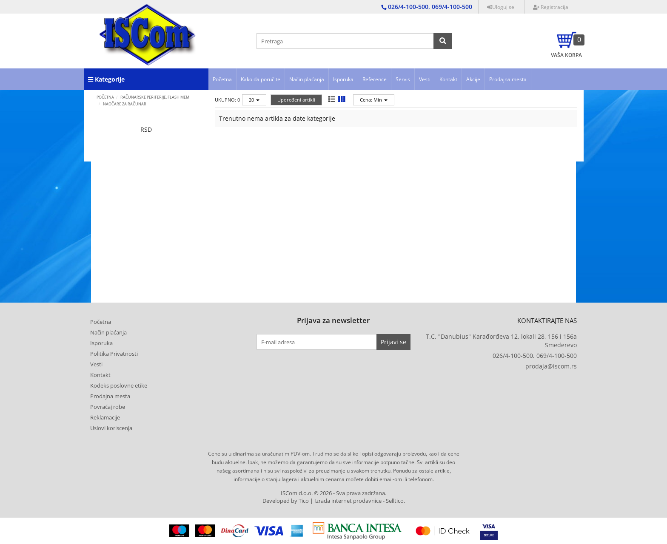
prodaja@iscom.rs (551, 366)
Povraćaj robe (107, 407)
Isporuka (343, 79)
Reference (374, 79)
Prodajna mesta (508, 79)
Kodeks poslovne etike (118, 385)
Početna (222, 79)
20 (254, 99)
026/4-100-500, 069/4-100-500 (535, 355)
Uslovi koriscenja (111, 428)
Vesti (424, 79)
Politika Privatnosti (114, 353)
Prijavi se (393, 342)
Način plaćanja (306, 79)
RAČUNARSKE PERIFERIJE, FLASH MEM (154, 97)
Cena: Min (374, 99)
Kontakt (448, 79)
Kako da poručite (260, 79)
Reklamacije (105, 417)
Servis (403, 79)
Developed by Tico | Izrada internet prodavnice (322, 500)
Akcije (473, 79)
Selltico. (395, 500)
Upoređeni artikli (296, 99)
